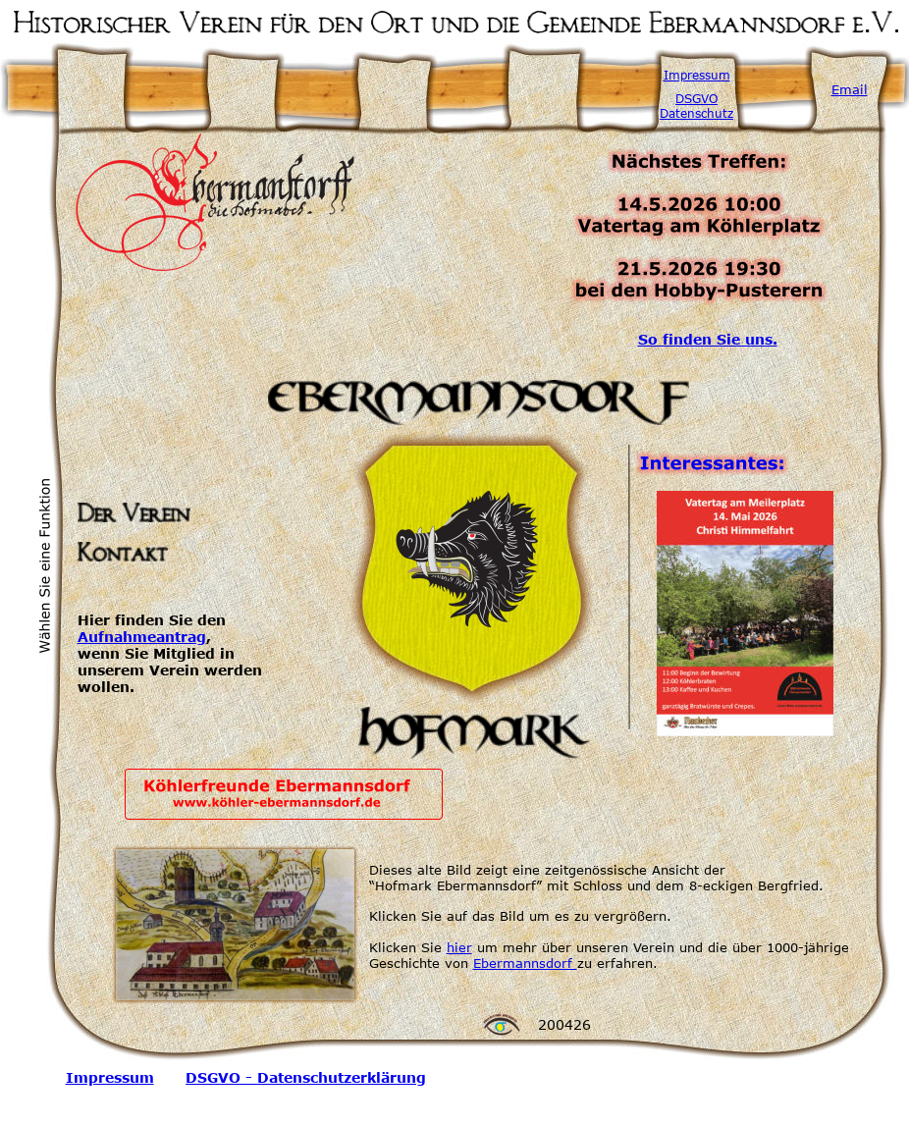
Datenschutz (696, 113)
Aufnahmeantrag (142, 636)
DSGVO (696, 98)
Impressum (697, 74)
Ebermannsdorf (525, 963)
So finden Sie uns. (707, 339)
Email (849, 89)
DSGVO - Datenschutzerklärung (306, 1077)
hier (459, 947)
